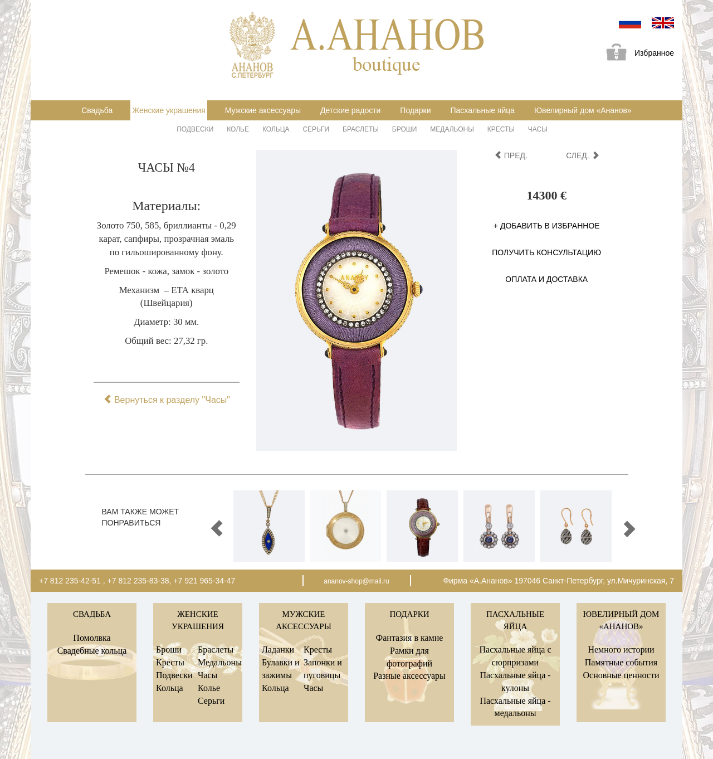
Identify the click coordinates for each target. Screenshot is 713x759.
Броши (404, 129)
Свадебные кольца (92, 650)
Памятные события (621, 662)
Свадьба (97, 110)
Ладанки (278, 649)
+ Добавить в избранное (547, 225)
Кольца (276, 129)
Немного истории (621, 649)
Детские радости (350, 110)
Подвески (195, 129)
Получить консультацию (546, 252)
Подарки (415, 110)
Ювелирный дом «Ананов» (583, 110)
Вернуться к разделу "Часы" (166, 400)
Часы (538, 129)
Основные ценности (621, 675)
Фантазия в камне (409, 638)
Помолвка (91, 638)
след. (582, 155)
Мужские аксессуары (263, 110)
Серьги (315, 129)
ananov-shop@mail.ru (356, 581)
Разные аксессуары (409, 675)
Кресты (501, 129)
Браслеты (361, 129)
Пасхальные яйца (482, 110)
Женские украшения (169, 110)
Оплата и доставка (546, 279)
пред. (511, 155)
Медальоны (452, 129)
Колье (238, 129)
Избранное (636, 54)
